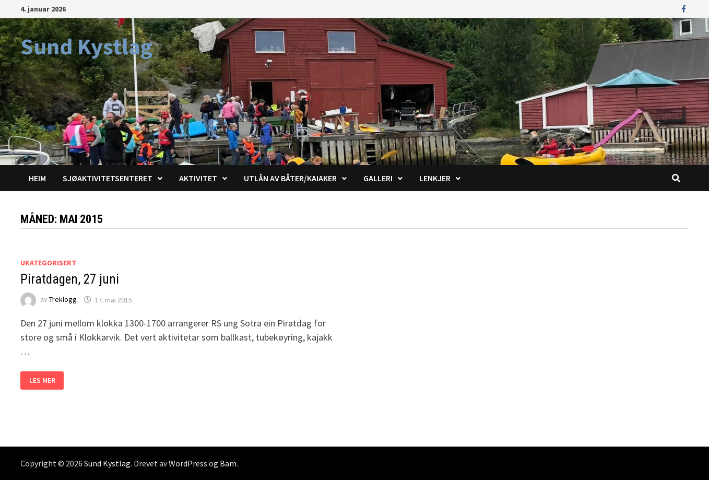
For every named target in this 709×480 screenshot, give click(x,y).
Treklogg (63, 300)
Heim (37, 178)
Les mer (46, 380)
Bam (228, 463)
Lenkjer (435, 178)
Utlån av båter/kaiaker (290, 178)
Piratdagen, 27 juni (69, 279)
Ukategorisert (48, 262)
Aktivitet (198, 178)
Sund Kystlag (86, 46)
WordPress (188, 463)
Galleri (378, 178)
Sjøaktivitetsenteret (107, 178)
